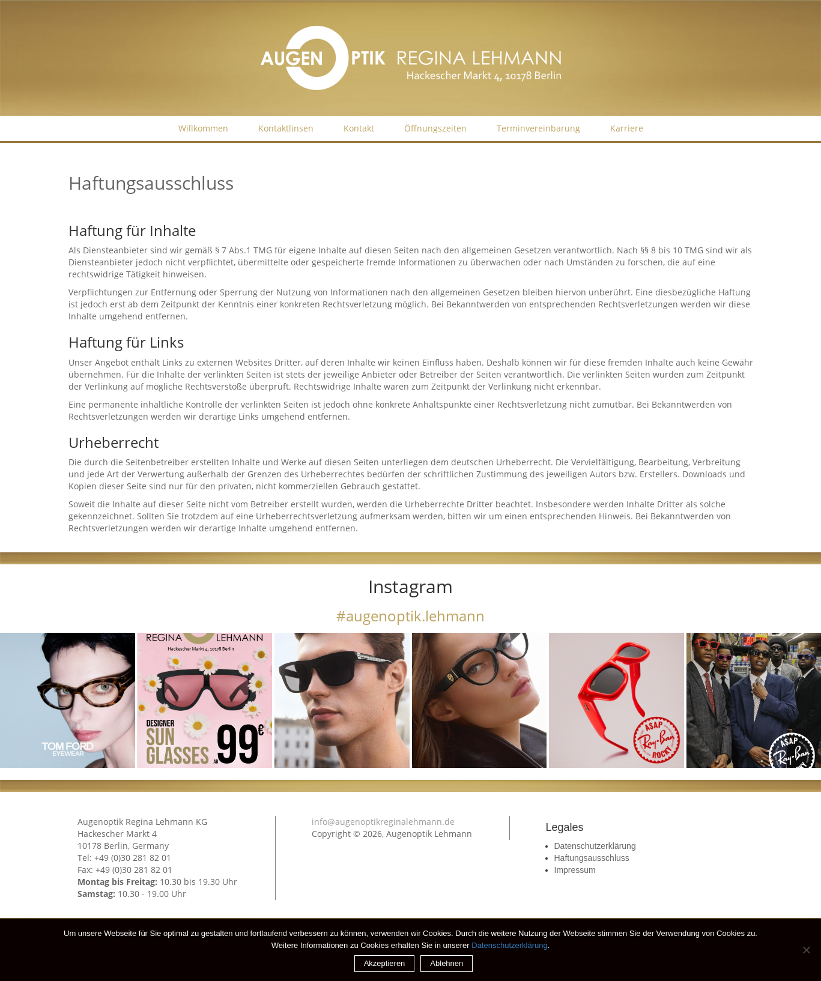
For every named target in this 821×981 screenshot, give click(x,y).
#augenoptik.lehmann (410, 616)
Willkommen (203, 128)
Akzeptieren (384, 963)
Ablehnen (446, 963)
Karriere (626, 128)
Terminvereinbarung (538, 128)
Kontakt (359, 128)
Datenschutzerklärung (595, 846)
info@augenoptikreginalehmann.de (383, 821)
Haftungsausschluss (591, 858)
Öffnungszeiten (435, 128)
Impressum (575, 870)
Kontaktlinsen (286, 128)
